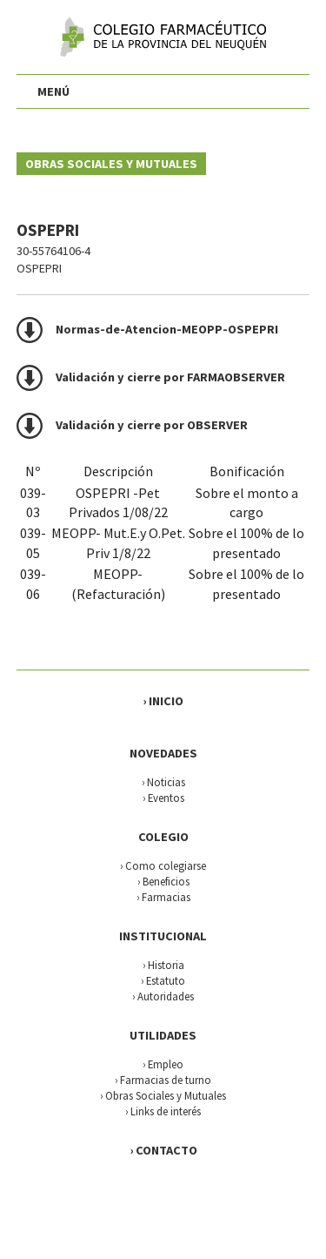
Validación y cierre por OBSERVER (152, 425)
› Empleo (163, 1064)
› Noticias (163, 782)
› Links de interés (163, 1111)
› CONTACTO (163, 1150)
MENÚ (53, 91)
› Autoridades (163, 996)
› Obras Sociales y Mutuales (163, 1095)
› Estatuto (163, 980)
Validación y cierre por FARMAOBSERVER (170, 377)
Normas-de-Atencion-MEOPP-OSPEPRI (167, 329)
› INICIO (163, 701)
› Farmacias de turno (163, 1080)
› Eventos (163, 798)
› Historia (163, 965)
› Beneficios (163, 881)
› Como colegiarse (163, 865)
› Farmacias (163, 897)
